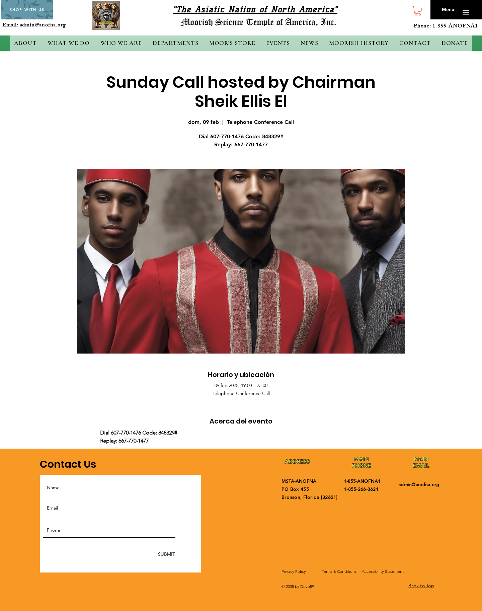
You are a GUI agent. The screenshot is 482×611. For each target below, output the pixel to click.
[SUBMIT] (166, 554)
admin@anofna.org (43, 25)
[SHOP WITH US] (27, 9)
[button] (417, 11)
